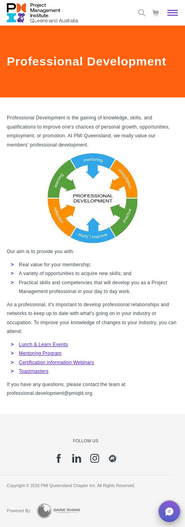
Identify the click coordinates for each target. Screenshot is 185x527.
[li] (77, 461)
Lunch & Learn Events (43, 344)
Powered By (18, 510)
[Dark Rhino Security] (58, 511)
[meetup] (113, 461)
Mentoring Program (40, 353)
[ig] (95, 461)
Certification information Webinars (56, 362)
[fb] (59, 461)
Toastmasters (33, 371)
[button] (169, 511)
